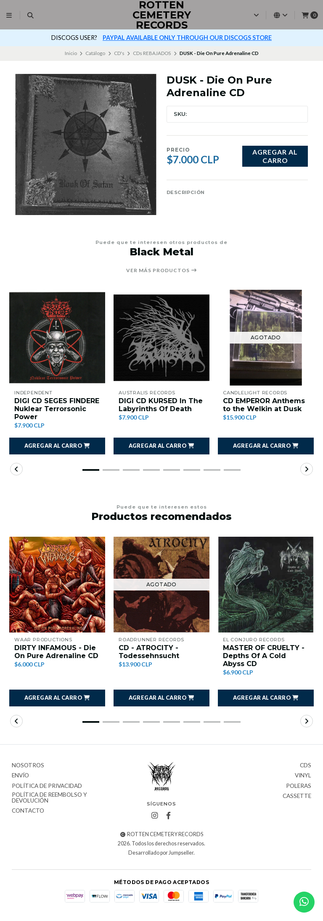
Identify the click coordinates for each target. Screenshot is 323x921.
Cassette (297, 796)
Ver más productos (161, 270)
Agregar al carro (275, 156)
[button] (57, 446)
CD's (119, 53)
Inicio (71, 53)
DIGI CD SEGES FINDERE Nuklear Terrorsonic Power (56, 409)
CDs (305, 766)
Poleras (298, 786)
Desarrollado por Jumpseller (160, 853)
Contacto (28, 811)
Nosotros (28, 766)
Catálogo (95, 53)
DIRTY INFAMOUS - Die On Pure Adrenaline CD (56, 652)
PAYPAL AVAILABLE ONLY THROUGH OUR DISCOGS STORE (187, 37)
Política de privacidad (47, 786)
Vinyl (303, 776)
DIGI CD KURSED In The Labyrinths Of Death (161, 405)
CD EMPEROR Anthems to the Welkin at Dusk (264, 405)
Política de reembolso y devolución (49, 797)
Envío (20, 776)
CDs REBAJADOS (152, 53)
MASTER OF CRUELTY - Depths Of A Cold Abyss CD (263, 656)
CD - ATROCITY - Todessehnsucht (149, 652)
